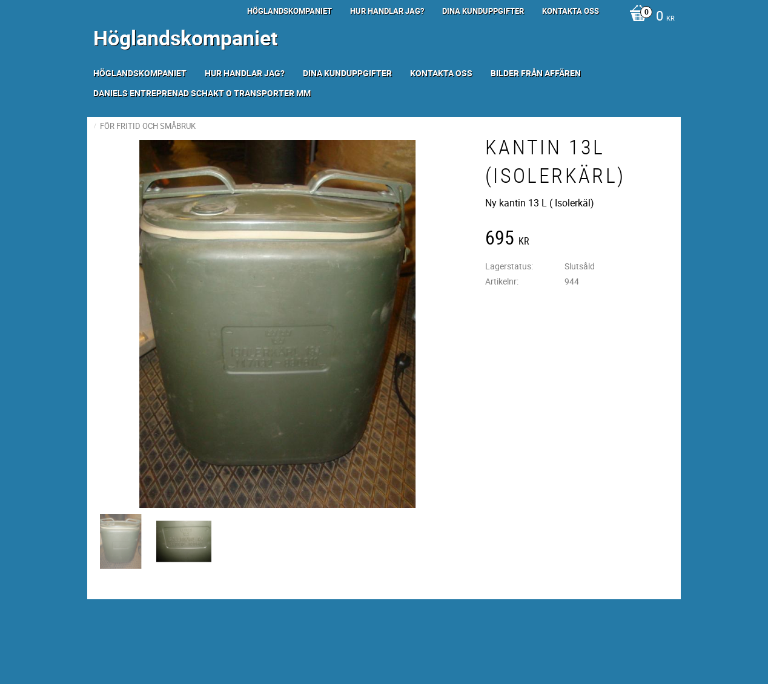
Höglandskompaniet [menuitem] (289, 10)
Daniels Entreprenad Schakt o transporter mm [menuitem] (202, 93)
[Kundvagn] (649, 17)
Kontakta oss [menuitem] (570, 10)
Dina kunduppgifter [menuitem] (483, 10)
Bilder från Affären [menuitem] (536, 73)
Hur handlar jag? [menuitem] (387, 10)
